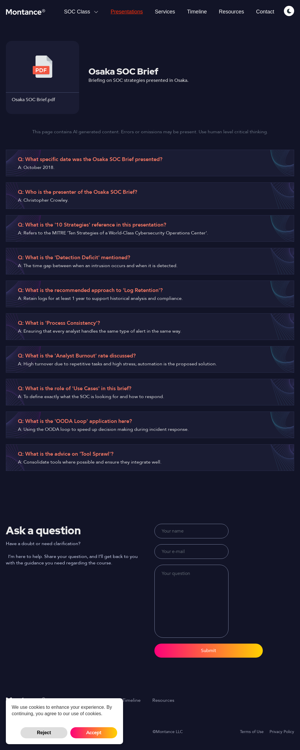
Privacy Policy (282, 732)
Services (165, 12)
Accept (93, 733)
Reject (44, 732)
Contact (265, 12)
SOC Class (81, 12)
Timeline (197, 12)
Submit (208, 650)
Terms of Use (252, 732)
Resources (231, 12)
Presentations (126, 12)
